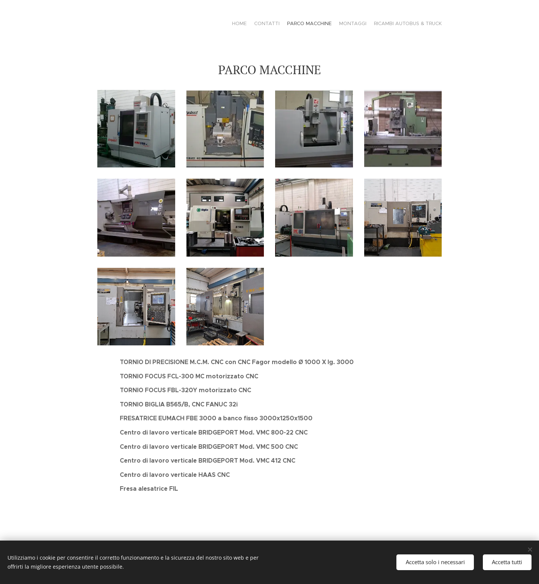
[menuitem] (412, 24)
